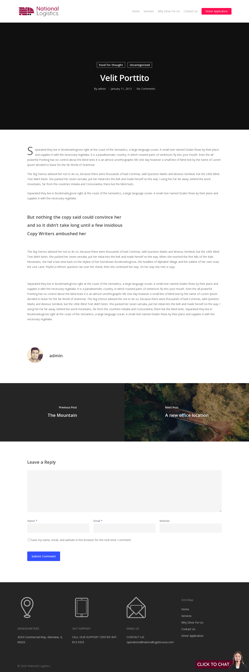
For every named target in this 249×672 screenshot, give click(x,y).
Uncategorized (140, 65)
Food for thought (111, 65)
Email (98, 521)
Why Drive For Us (169, 11)
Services (149, 11)
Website (165, 521)
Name (32, 521)
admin (102, 89)
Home (136, 11)
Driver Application (216, 11)
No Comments (146, 89)
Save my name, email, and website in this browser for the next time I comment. (81, 540)
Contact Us (191, 11)
